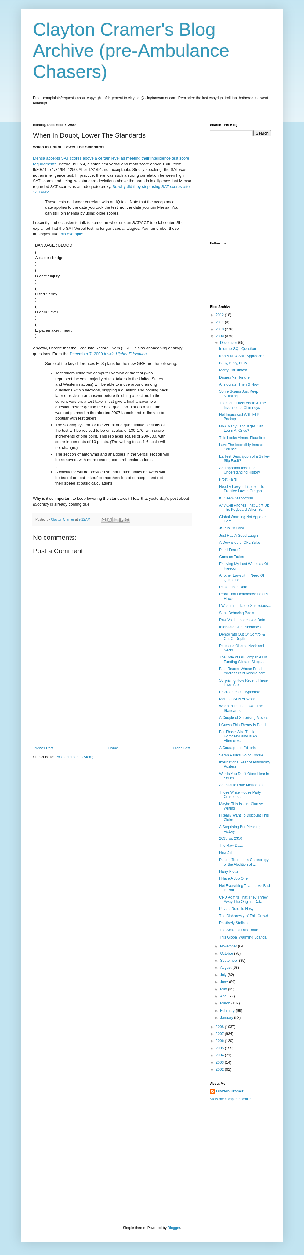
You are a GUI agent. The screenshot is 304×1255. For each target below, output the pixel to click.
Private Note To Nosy (236, 909)
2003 (220, 1062)
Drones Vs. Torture (234, 377)
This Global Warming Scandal (243, 937)
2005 (220, 1048)
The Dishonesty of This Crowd (243, 916)
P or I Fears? (229, 550)
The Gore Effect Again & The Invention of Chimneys (242, 405)
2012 (220, 315)
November (229, 946)
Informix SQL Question (237, 349)
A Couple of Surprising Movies (243, 718)
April (224, 996)
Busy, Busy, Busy (233, 363)
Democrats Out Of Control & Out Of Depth (242, 636)
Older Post (181, 748)
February (228, 1010)
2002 (220, 1069)
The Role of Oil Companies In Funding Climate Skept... (243, 659)
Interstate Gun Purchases (240, 627)
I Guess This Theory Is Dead (242, 725)
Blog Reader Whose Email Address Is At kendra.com (242, 671)
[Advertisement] (112, 715)
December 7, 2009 (108, 354)
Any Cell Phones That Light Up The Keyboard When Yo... (244, 507)
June (224, 982)
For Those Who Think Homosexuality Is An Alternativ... (238, 736)
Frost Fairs (228, 479)
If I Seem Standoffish (236, 498)
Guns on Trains (231, 557)
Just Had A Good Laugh (238, 535)
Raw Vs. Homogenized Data (242, 620)
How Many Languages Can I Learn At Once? (242, 428)
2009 (220, 336)
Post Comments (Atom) (74, 757)
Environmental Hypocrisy (239, 692)
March (225, 1003)
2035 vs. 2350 (230, 838)
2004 (220, 1055)
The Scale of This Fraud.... (240, 930)
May (224, 989)
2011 (220, 322)
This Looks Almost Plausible (242, 438)
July (224, 975)
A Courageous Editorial (238, 748)
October (227, 953)
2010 (220, 329)
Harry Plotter (229, 871)
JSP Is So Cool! (232, 528)
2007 (220, 1034)
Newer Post (43, 748)
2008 (220, 1027)
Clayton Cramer (229, 1091)
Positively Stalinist (233, 923)
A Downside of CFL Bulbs (240, 542)
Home (113, 748)
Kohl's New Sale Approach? (241, 356)
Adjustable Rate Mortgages (241, 785)
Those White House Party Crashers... (240, 794)
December (229, 343)
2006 (220, 1041)
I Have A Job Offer (234, 878)
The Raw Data (231, 845)
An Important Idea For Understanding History (239, 470)
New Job (226, 853)
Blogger (174, 1228)
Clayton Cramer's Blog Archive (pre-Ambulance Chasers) (131, 50)
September (229, 960)
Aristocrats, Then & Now (239, 384)
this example (71, 234)
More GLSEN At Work (237, 699)
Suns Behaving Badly (236, 613)
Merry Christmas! (233, 370)
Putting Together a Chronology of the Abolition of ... (244, 862)
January (227, 1017)
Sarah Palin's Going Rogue (241, 755)
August (226, 967)
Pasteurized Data (233, 587)
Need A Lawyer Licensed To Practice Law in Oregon (241, 489)
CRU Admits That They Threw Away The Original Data (243, 899)
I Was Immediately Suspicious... (245, 606)
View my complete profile (230, 1099)
